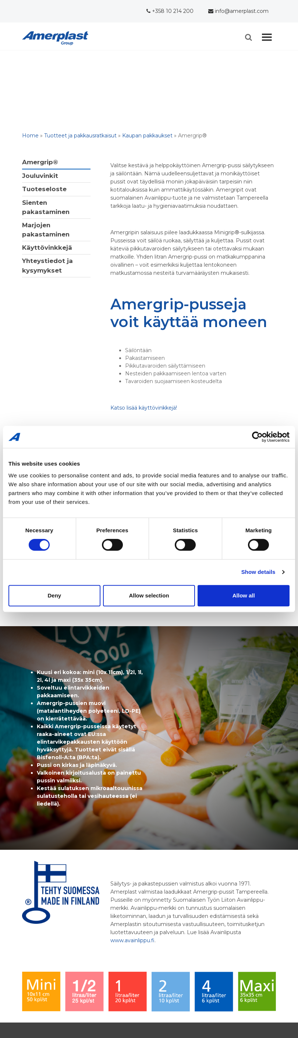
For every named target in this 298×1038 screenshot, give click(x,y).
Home (30, 135)
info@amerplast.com (238, 11)
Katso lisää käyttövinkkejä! (143, 407)
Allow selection (149, 595)
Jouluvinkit (40, 175)
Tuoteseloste (44, 189)
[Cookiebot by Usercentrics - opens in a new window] (257, 436)
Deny (54, 595)
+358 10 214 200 (170, 11)
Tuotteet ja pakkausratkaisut (80, 135)
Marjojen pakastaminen (46, 229)
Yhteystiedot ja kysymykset (47, 265)
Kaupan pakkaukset (147, 135)
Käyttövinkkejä (47, 247)
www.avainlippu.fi (132, 940)
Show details (258, 572)
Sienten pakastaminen (46, 207)
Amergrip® (40, 162)
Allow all (244, 595)
